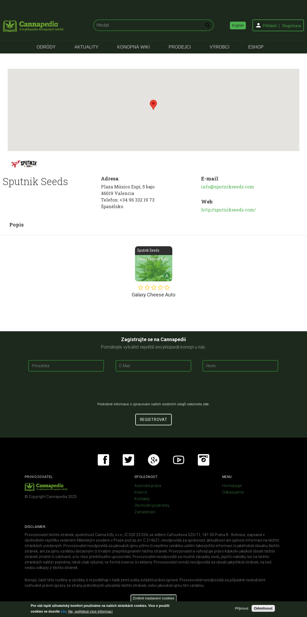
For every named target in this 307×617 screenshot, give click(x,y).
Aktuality (86, 47)
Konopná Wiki (133, 47)
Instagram (203, 460)
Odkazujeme (233, 492)
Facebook (103, 460)
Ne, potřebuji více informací (90, 611)
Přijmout (241, 608)
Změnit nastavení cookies (153, 598)
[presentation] (153, 389)
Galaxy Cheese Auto (153, 263)
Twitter (128, 460)
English (238, 25)
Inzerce (140, 492)
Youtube (178, 460)
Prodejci (180, 47)
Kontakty (142, 499)
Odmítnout (263, 608)
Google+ (153, 460)
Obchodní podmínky (152, 505)
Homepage (231, 485)
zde (63, 611)
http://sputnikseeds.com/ (228, 210)
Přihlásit (270, 26)
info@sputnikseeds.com (227, 186)
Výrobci (219, 47)
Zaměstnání (144, 512)
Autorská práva (147, 485)
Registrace (292, 26)
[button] (153, 105)
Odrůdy (45, 47)
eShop (256, 47)
